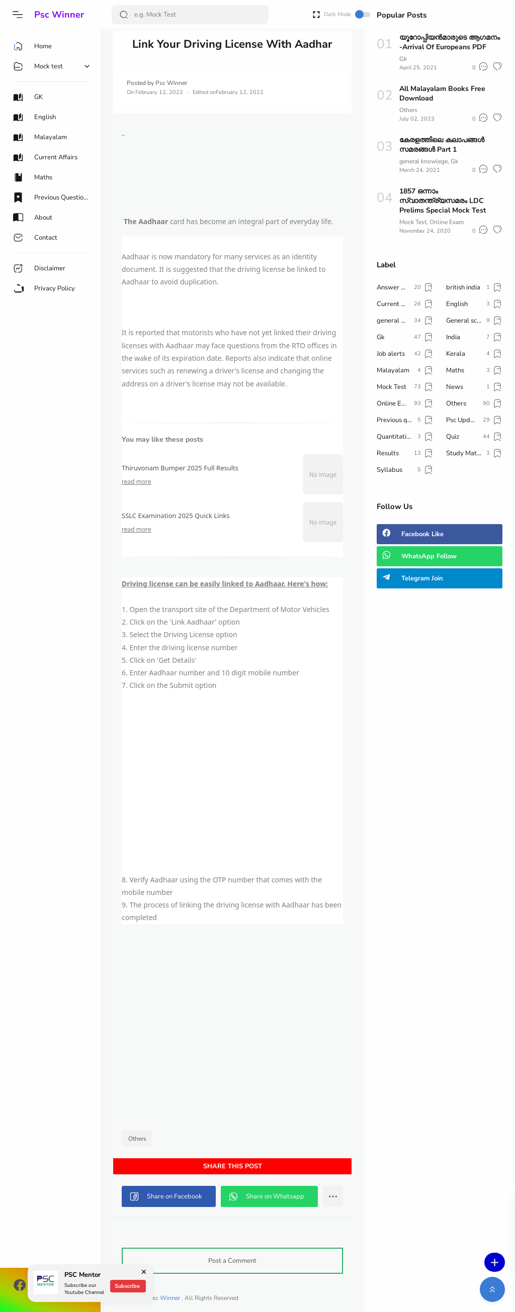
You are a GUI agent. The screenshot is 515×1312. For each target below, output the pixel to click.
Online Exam (447, 222)
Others (137, 1139)
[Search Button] (123, 14)
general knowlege (423, 161)
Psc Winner (59, 15)
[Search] (190, 14)
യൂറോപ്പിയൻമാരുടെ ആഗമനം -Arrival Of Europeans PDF (449, 42)
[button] (18, 15)
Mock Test (412, 222)
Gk (403, 59)
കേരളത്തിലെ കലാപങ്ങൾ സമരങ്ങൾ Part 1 (441, 144)
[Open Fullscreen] (316, 14)
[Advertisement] (232, 782)
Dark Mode (347, 14)
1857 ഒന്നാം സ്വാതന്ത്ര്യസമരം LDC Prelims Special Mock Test (442, 200)
